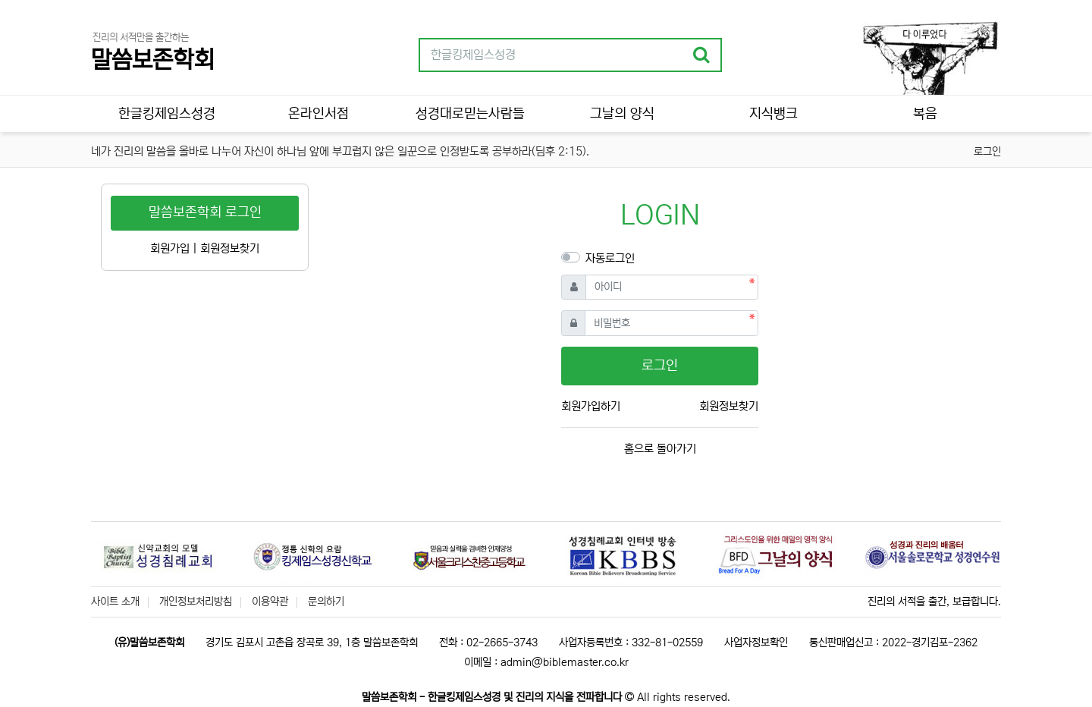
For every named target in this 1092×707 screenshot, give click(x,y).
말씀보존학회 (152, 60)
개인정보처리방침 (195, 601)
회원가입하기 (590, 406)
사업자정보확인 (756, 642)
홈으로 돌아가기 (660, 448)
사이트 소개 (115, 601)
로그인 (987, 152)
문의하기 (326, 601)
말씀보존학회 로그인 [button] (205, 212)
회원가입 (170, 248)
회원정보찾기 (728, 406)
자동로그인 (610, 258)
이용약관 (270, 601)
